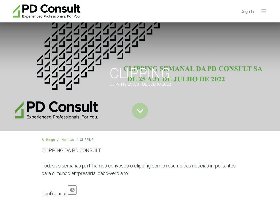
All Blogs (48, 140)
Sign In (248, 11)
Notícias (68, 140)
